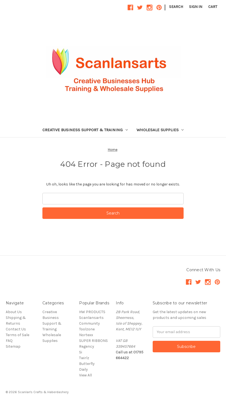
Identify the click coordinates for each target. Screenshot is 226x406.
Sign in (195, 6)
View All (85, 375)
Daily (83, 369)
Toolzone (87, 329)
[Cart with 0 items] (212, 6)
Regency (86, 346)
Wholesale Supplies (160, 129)
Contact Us (16, 329)
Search (176, 6)
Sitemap (13, 346)
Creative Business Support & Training (85, 129)
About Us (14, 312)
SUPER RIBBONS (93, 340)
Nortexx (86, 335)
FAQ (9, 340)
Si (80, 352)
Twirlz (84, 358)
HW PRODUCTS (92, 312)
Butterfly (87, 363)
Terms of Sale (17, 335)
